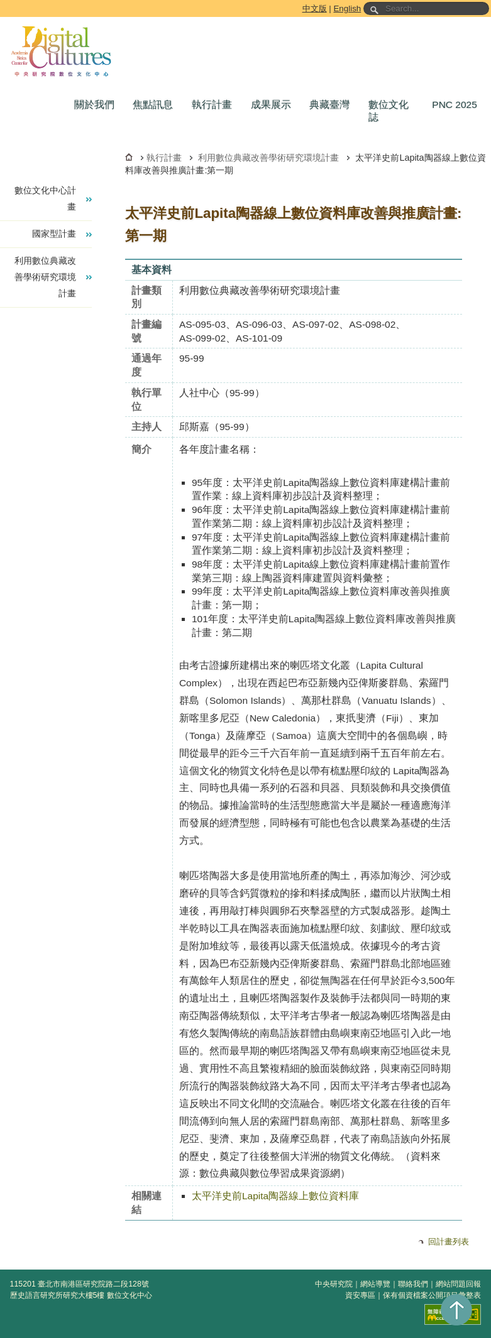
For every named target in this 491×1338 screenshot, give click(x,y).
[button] (97, 105)
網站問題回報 (458, 1284)
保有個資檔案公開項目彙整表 (432, 1295)
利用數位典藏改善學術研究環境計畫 (268, 158)
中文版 (314, 8)
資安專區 (360, 1295)
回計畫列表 (448, 1241)
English (347, 8)
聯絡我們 (413, 1284)
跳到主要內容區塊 (2, 2)
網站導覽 (375, 1284)
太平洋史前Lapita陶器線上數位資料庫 (275, 1195)
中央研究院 (334, 1284)
